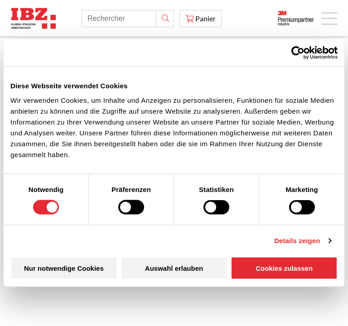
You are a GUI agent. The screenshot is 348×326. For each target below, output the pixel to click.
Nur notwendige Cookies (64, 268)
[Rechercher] (165, 18)
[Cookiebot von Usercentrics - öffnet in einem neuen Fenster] (298, 53)
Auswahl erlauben (174, 268)
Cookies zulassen (284, 268)
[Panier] (200, 18)
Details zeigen (297, 240)
